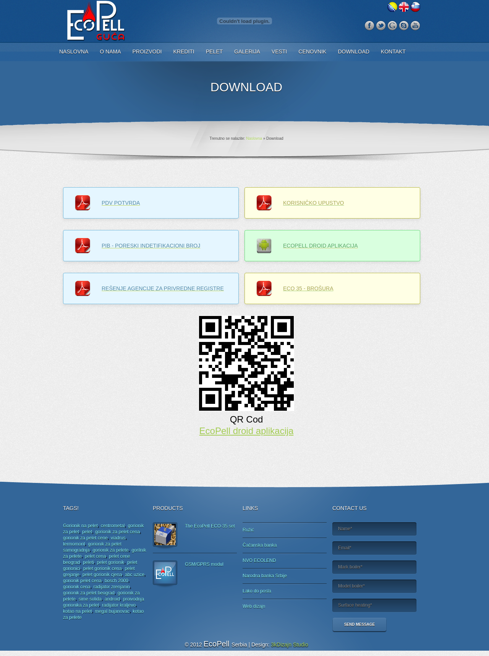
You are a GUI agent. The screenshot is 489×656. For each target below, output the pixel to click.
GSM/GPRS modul (204, 564)
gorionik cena (76, 587)
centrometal (113, 525)
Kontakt (393, 52)
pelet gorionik (110, 562)
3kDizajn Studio (289, 644)
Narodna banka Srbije (265, 575)
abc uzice (134, 574)
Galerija (247, 52)
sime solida (90, 599)
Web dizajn (254, 606)
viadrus (118, 538)
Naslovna (73, 52)
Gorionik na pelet (80, 525)
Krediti (183, 52)
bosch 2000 (116, 580)
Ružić (248, 530)
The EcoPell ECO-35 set (210, 526)
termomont (74, 544)
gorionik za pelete (110, 550)
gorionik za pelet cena (117, 532)
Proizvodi (147, 52)
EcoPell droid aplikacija (246, 431)
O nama (110, 52)
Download (353, 52)
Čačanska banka (260, 545)
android (112, 599)
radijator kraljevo (119, 605)
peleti (88, 562)
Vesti (279, 52)
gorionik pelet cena (82, 580)
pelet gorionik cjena (102, 574)
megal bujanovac (112, 611)
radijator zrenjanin (111, 587)
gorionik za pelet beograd (89, 593)
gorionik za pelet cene (85, 538)
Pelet (214, 52)
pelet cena (95, 556)
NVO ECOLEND (259, 560)
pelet (87, 532)
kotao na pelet (77, 611)
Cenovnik (312, 52)
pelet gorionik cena (102, 568)
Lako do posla (257, 591)
